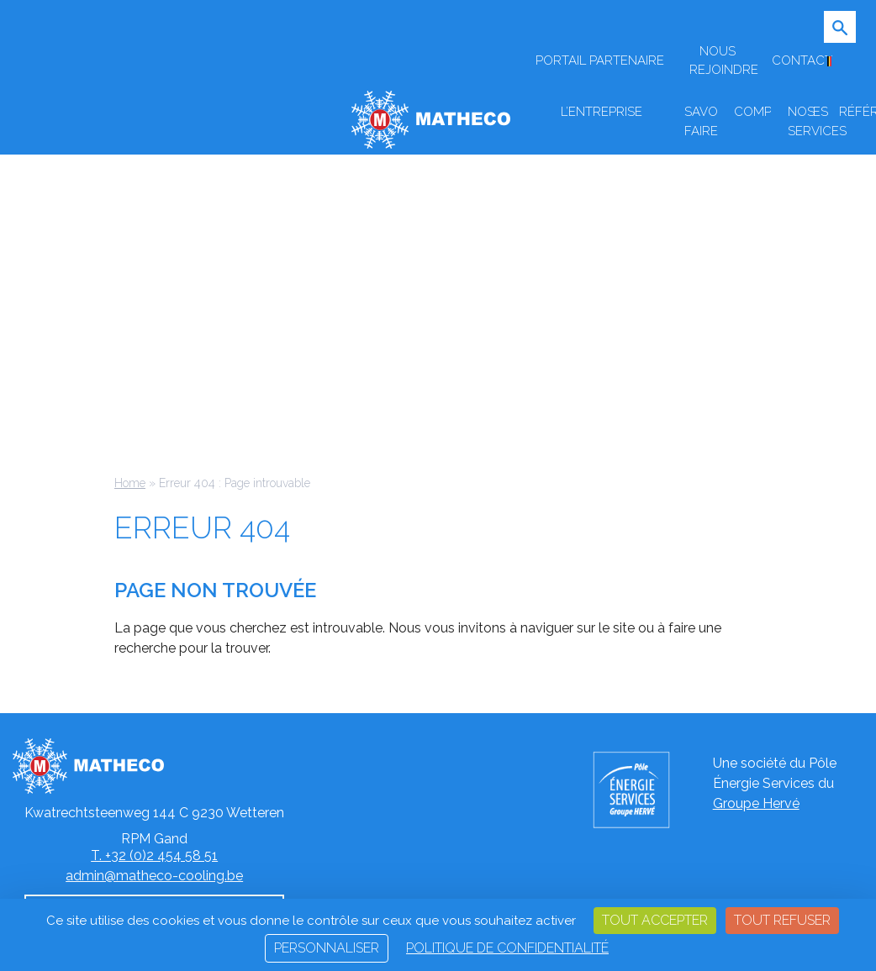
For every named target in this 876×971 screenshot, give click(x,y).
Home (129, 483)
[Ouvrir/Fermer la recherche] (846, 38)
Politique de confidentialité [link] (507, 948)
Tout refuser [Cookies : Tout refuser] (782, 920)
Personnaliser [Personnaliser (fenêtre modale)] (326, 948)
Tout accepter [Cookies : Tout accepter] (655, 920)
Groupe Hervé (756, 803)
